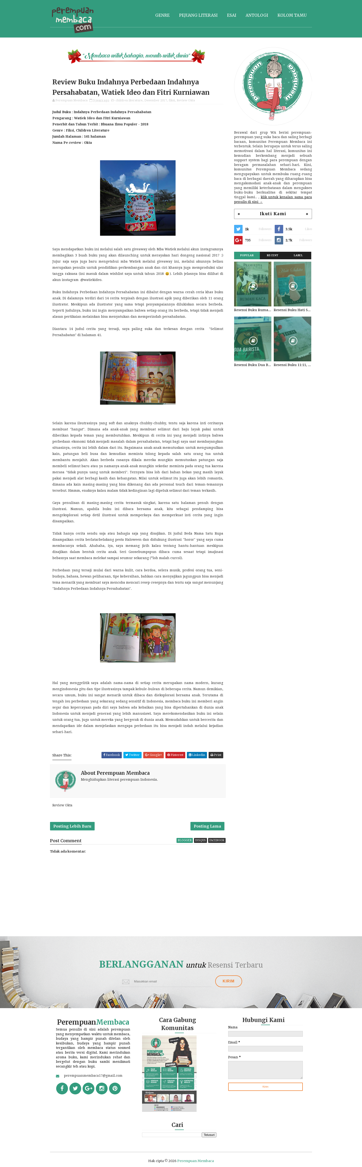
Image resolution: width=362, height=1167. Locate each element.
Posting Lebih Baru (72, 826)
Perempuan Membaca (195, 1161)
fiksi (172, 100)
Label (298, 255)
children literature (129, 100)
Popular (247, 255)
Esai (231, 15)
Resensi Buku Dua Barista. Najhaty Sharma (252, 365)
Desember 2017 (155, 100)
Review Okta (186, 100)
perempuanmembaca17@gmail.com (93, 1075)
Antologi (257, 15)
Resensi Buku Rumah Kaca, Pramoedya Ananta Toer (252, 310)
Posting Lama (207, 826)
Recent (272, 255)
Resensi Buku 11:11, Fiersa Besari (292, 365)
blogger (185, 840)
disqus (200, 840)
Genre (162, 15)
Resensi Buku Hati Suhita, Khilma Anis (292, 310)
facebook (216, 840)
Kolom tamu (292, 15)
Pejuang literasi (198, 15)
